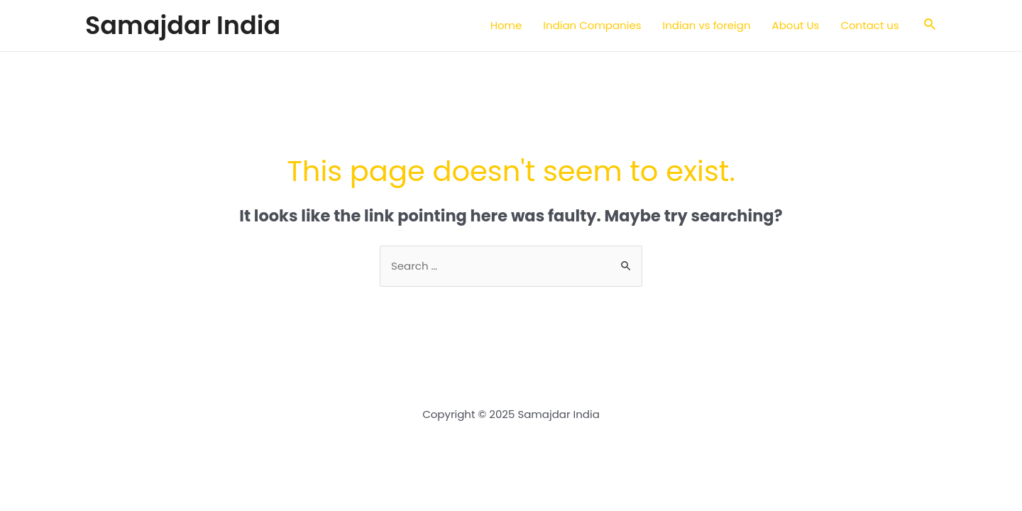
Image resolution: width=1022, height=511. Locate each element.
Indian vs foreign (707, 25)
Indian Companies (592, 25)
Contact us (869, 25)
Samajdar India (182, 25)
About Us (796, 25)
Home (506, 25)
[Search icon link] (930, 25)
